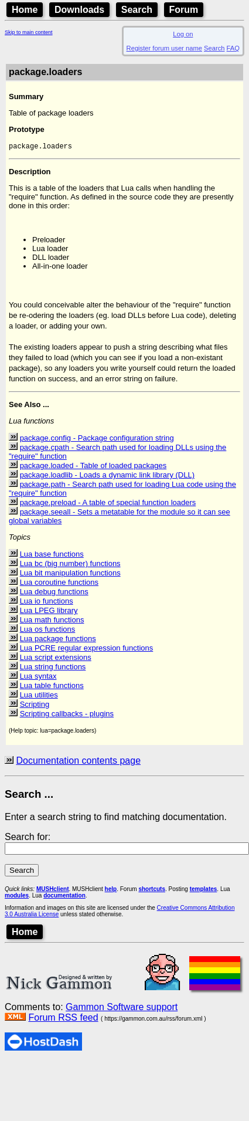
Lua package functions (58, 639)
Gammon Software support (122, 1008)
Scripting (35, 705)
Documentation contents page (78, 762)
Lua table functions (52, 686)
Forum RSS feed (63, 1019)
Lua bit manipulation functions (70, 574)
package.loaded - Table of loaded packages (93, 466)
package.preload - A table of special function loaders (108, 503)
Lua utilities (39, 696)
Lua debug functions (54, 592)
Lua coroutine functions (59, 583)
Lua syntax (38, 677)
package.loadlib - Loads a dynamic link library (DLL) (107, 476)
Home (24, 10)
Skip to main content (29, 32)
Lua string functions (53, 667)
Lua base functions (52, 555)
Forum (184, 10)
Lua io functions (46, 602)
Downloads (79, 10)
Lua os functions (48, 630)
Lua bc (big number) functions (70, 564)
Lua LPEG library (49, 611)
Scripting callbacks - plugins (67, 714)
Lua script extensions (55, 658)
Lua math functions (52, 621)
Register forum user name (164, 48)
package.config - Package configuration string (97, 439)
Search (136, 10)
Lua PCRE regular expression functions (87, 649)
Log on (183, 34)
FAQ (233, 48)
